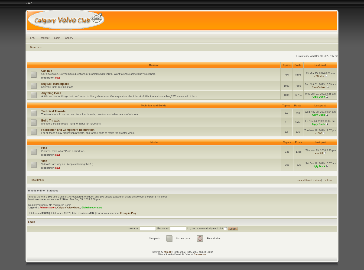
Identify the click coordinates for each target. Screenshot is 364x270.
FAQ (32, 37)
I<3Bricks (318, 76)
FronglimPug (128, 213)
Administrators (47, 207)
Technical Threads (53, 111)
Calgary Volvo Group (68, 207)
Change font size (29, 3)
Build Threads (50, 120)
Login (57, 37)
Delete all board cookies (308, 180)
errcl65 (319, 153)
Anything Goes (51, 93)
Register (44, 37)
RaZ (57, 77)
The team (327, 180)
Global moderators (91, 207)
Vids (44, 161)
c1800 (318, 133)
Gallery (69, 37)
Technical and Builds (153, 105)
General (154, 65)
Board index (36, 47)
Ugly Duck (318, 96)
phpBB (167, 252)
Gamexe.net (200, 254)
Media (154, 142)
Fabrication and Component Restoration (67, 130)
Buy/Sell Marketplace (55, 84)
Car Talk (46, 70)
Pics (44, 148)
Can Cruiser (319, 87)
